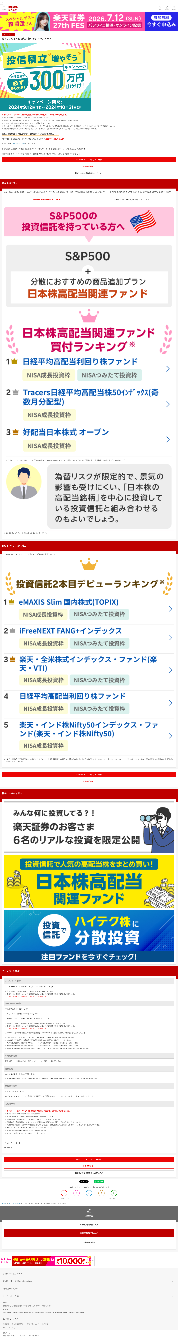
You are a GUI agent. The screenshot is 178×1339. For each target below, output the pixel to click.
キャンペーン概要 (19, 143)
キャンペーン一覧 (15, 1204)
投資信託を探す (89, 166)
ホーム (4, 1204)
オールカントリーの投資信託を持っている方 (131, 200)
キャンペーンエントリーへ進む (89, 160)
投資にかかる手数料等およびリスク (89, 173)
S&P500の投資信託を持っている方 (46, 200)
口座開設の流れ (89, 1242)
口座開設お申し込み (89, 1233)
